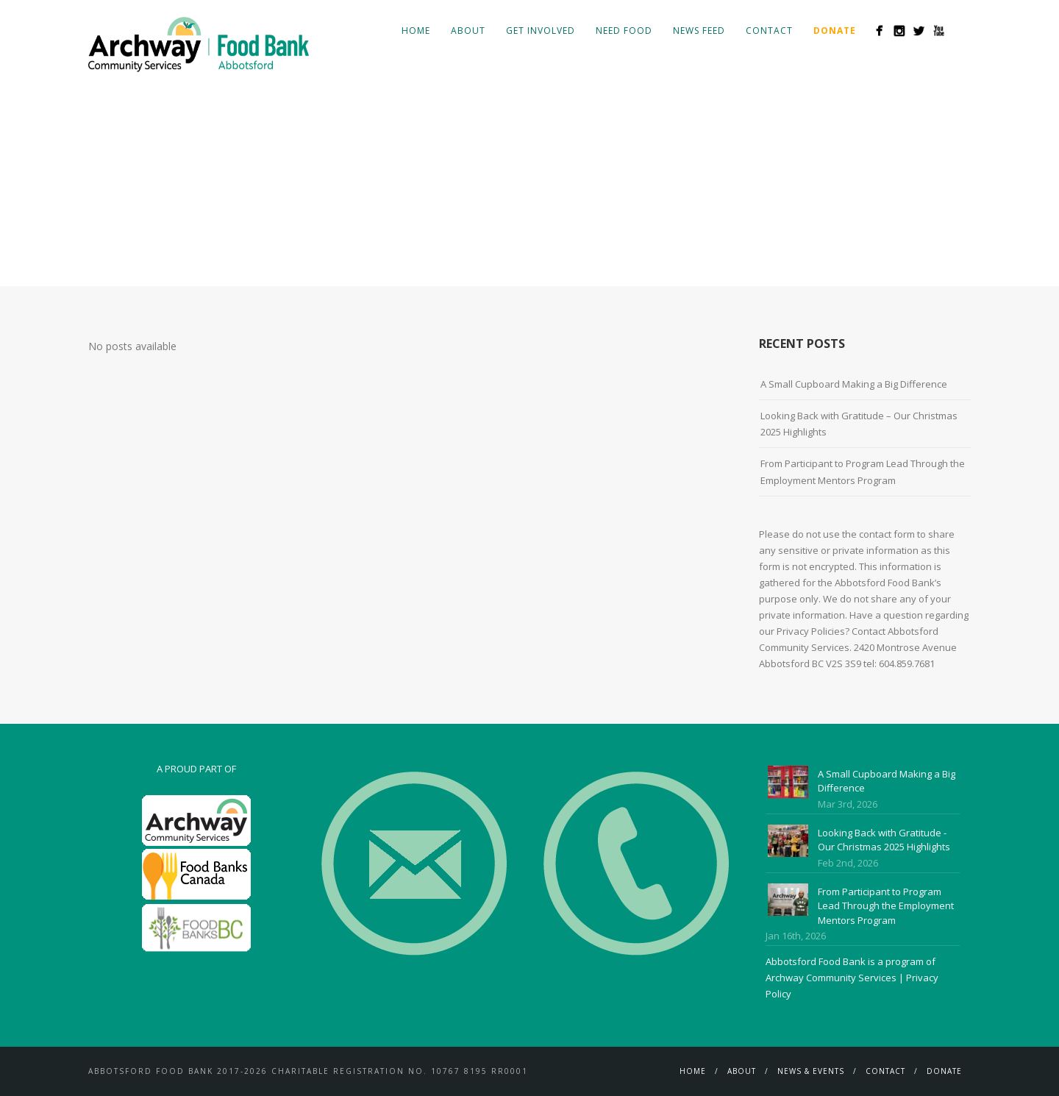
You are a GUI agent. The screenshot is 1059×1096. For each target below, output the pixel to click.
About (468, 30)
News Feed (699, 30)
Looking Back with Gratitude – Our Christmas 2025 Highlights (859, 423)
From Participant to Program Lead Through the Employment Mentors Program (862, 471)
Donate (944, 1071)
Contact (769, 30)
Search (962, 30)
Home (416, 30)
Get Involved (540, 30)
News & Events (810, 1071)
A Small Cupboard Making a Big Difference (853, 384)
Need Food (624, 30)
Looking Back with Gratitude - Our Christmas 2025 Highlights (884, 840)
